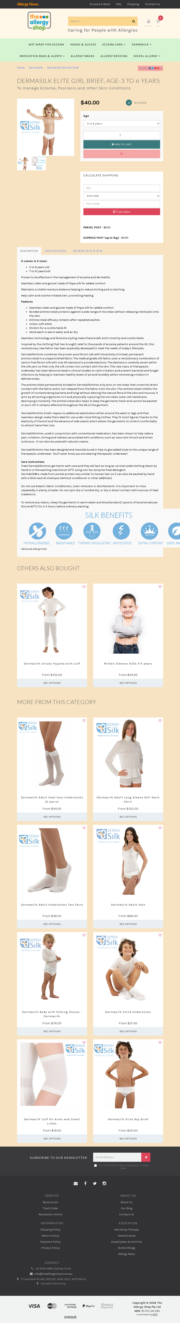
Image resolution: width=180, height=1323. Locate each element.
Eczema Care (114, 45)
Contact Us (152, 4)
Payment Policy (50, 1242)
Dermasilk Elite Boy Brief (128, 1119)
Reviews (87, 251)
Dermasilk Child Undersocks (128, 1012)
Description (29, 251)
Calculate (121, 212)
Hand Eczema (127, 1236)
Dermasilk (142, 45)
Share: (150, 68)
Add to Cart (122, 144)
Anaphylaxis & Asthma (126, 1242)
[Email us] (76, 1184)
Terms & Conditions (129, 1165)
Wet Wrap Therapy (126, 1230)
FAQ (118, 4)
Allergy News (27, 4)
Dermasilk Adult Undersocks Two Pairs (52, 905)
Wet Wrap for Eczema (46, 45)
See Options (52, 683)
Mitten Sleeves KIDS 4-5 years (128, 664)
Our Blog (126, 1208)
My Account (50, 1202)
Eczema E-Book (100, 4)
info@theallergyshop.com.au (50, 1274)
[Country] (121, 196)
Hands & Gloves (83, 45)
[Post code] (121, 204)
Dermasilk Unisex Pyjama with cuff (52, 664)
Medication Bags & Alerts (42, 56)
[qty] (121, 188)
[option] (45, 127)
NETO (155, 1315)
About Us (127, 1202)
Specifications (55, 251)
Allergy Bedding (113, 56)
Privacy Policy (50, 1248)
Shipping (133, 4)
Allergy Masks (82, 56)
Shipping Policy (50, 1230)
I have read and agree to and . (121, 1166)
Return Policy (50, 1236)
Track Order (50, 1208)
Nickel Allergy (147, 56)
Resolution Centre (50, 1214)
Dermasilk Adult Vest (128, 905)
